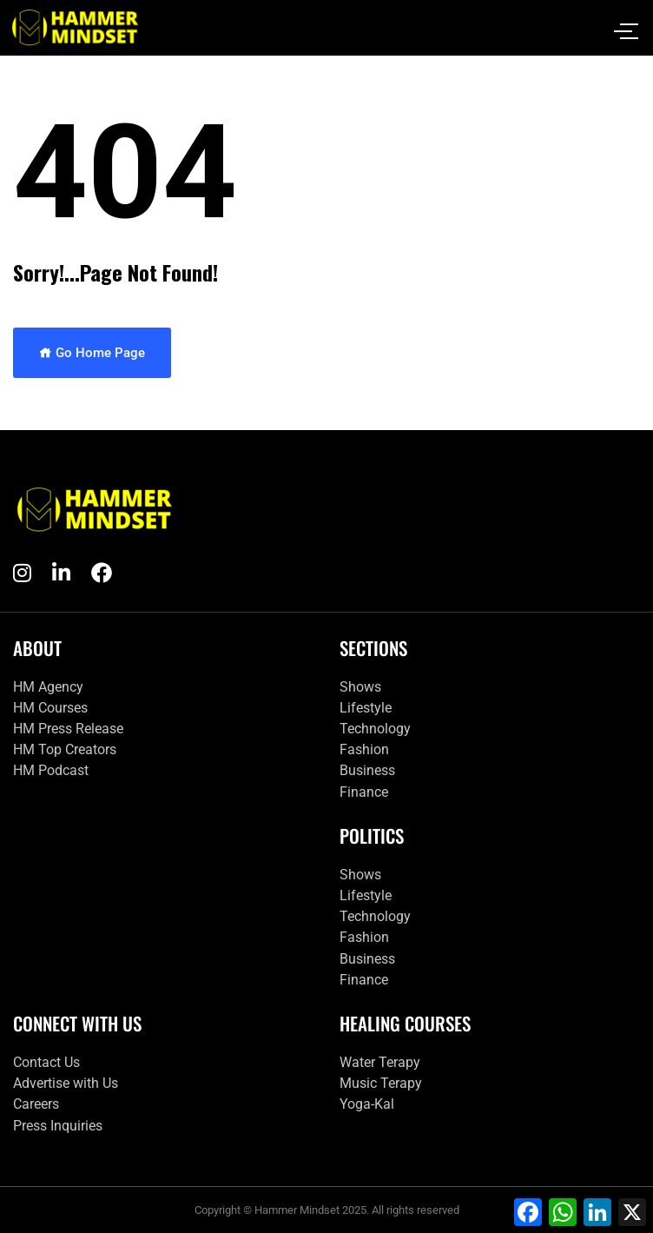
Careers (36, 1104)
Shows (360, 687)
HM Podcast (51, 770)
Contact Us (46, 1062)
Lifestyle (366, 707)
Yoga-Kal (367, 1104)
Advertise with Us (65, 1083)
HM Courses (50, 707)
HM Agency (48, 687)
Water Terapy (380, 1062)
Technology (375, 728)
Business (367, 770)
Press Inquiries (57, 1125)
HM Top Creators (64, 749)
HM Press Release (68, 728)
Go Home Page (92, 353)
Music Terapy (381, 1083)
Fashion (364, 749)
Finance (364, 792)
